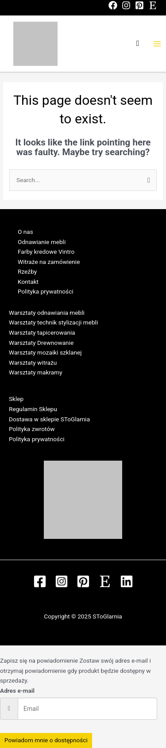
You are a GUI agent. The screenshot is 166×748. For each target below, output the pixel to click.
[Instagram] (126, 5)
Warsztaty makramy (35, 372)
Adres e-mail (17, 690)
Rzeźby (27, 271)
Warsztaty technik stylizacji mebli (53, 322)
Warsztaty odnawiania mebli (47, 312)
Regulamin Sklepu (33, 408)
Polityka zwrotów (31, 428)
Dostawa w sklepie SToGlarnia (49, 419)
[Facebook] (112, 5)
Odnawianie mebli (42, 241)
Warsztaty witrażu (33, 362)
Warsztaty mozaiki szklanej (45, 352)
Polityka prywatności (45, 291)
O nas (25, 231)
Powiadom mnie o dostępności (46, 740)
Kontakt (28, 281)
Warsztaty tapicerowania (42, 332)
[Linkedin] (126, 581)
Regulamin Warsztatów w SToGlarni (56, 382)
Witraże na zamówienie (49, 261)
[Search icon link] (137, 43)
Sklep (16, 398)
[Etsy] (152, 5)
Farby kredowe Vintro (46, 251)
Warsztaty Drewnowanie (41, 342)
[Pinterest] (139, 5)
